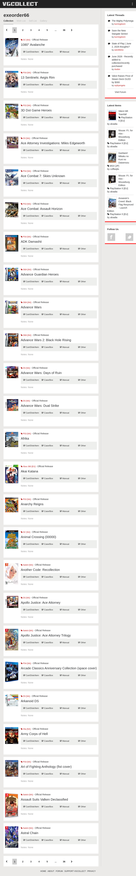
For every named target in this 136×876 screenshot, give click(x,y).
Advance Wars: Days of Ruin (41, 373)
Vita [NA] (25, 729)
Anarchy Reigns (32, 504)
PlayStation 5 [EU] (117, 143)
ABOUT (51, 871)
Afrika (25, 438)
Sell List (33, 21)
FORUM (59, 871)
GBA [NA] (26, 269)
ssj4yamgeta (119, 85)
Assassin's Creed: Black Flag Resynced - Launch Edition (120, 204)
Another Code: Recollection (40, 570)
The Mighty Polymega (122, 21)
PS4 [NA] (26, 73)
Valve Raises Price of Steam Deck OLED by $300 (122, 79)
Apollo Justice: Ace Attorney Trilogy (46, 635)
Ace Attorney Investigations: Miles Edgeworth (53, 143)
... (56, 30)
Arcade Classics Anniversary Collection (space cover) (59, 668)
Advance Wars (31, 307)
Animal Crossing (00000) (38, 537)
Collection (8, 21)
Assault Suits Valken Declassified (44, 799)
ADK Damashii (31, 241)
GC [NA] (25, 40)
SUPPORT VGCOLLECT (75, 871)
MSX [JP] (113, 166)
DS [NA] (25, 138)
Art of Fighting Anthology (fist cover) (46, 766)
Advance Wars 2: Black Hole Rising (46, 340)
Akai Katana (29, 471)
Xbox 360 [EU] (28, 466)
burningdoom (120, 24)
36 (64, 30)
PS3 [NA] (26, 105)
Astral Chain (29, 833)
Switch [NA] (27, 565)
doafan (117, 69)
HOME (43, 871)
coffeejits (114, 169)
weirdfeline (118, 50)
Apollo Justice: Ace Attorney (40, 602)
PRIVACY (91, 871)
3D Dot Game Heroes (36, 110)
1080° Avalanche (33, 44)
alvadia (113, 124)
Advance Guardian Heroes (40, 274)
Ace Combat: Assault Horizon (42, 209)
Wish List (21, 21)
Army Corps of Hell (34, 734)
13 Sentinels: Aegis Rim (38, 77)
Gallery (43, 21)
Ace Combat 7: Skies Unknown (43, 176)
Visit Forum (120, 92)
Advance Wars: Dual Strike (40, 405)
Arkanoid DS (30, 701)
